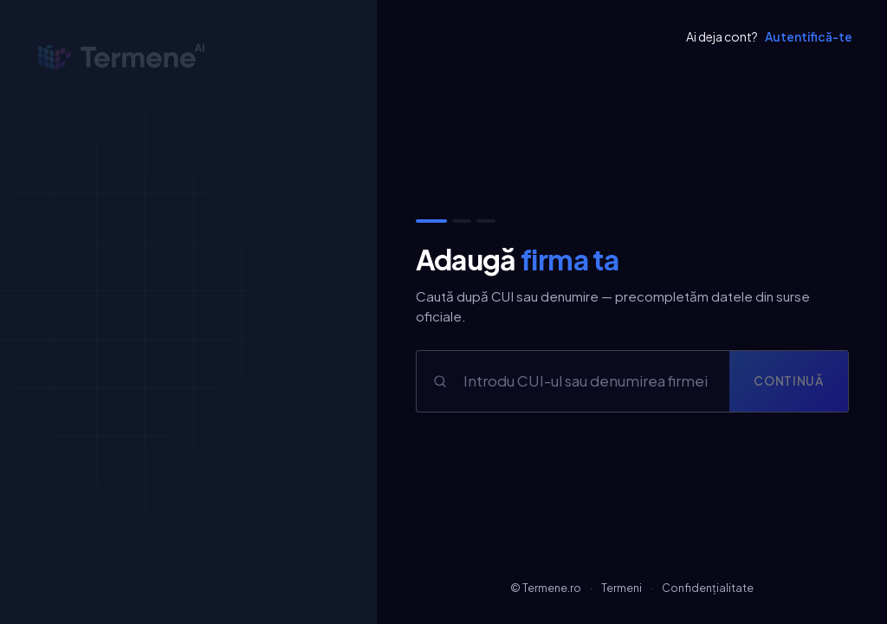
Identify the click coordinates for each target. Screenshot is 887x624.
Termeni (621, 588)
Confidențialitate (708, 588)
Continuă (788, 381)
